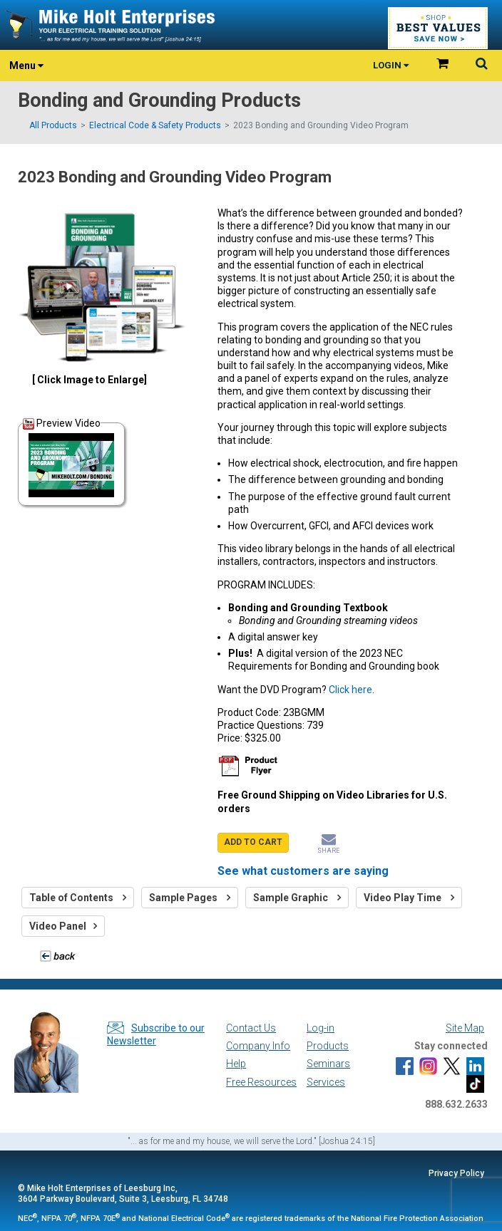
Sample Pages (189, 897)
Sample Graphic (297, 897)
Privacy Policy (456, 1173)
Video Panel (63, 926)
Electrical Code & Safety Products (155, 125)
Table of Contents (77, 897)
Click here (350, 689)
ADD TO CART (253, 842)
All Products (53, 125)
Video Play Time (409, 897)
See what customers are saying (303, 871)
